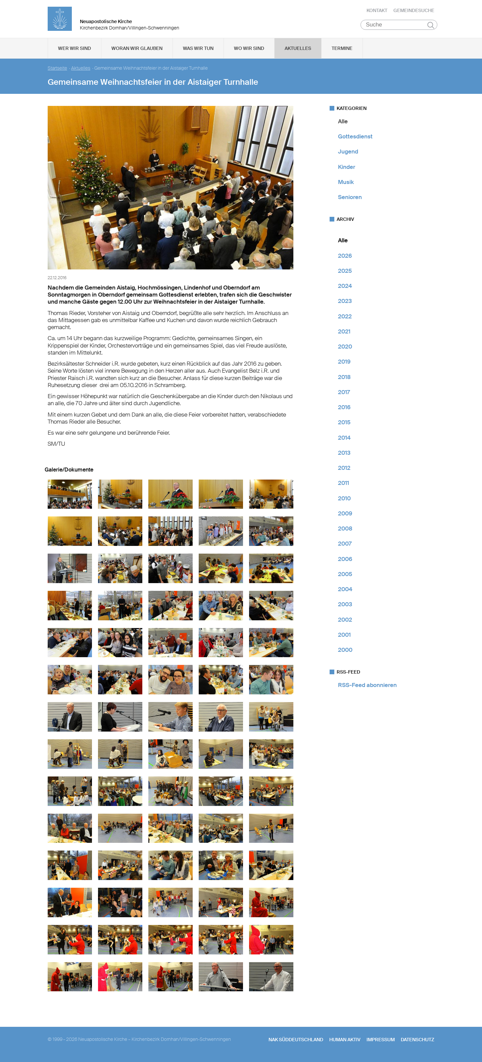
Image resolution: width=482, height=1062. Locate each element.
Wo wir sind (249, 51)
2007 (344, 546)
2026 (345, 258)
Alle (343, 123)
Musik (346, 184)
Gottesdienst (355, 138)
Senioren (350, 199)
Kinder (346, 169)
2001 (344, 637)
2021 (344, 333)
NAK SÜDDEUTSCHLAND (296, 1042)
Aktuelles (298, 51)
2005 (345, 576)
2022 (345, 318)
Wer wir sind (74, 51)
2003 (345, 607)
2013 (344, 455)
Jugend (348, 154)
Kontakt (377, 12)
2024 (345, 288)
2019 (344, 364)
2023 (345, 303)
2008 (345, 531)
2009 (345, 515)
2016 (344, 409)
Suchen (430, 27)
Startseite (57, 70)
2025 (345, 273)
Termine (342, 51)
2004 (345, 591)
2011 (343, 485)
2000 (345, 652)
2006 (345, 561)
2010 (344, 500)
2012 (344, 470)
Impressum (381, 1042)
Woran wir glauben (136, 51)
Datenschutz (417, 1042)
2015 (344, 425)
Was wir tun (198, 51)
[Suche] (398, 27)
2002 (345, 622)
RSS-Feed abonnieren (367, 687)
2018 (344, 379)
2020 (345, 349)
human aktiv (344, 1042)
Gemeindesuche (413, 12)
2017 (344, 394)
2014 (344, 440)
